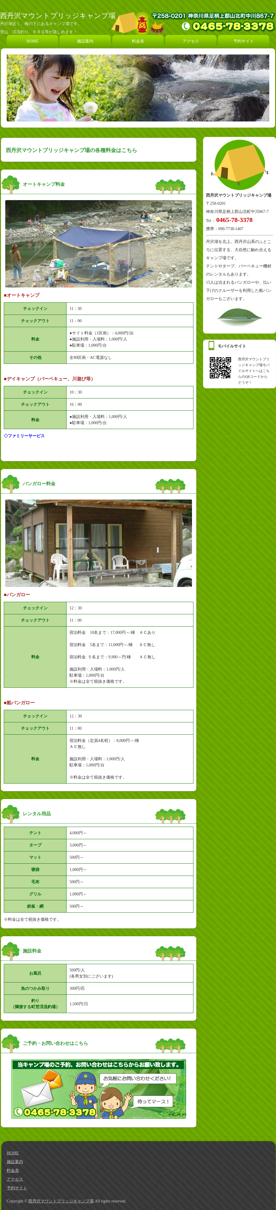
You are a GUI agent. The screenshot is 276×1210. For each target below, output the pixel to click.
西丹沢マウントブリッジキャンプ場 (58, 16)
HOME (32, 41)
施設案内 (85, 41)
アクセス (191, 41)
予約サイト (243, 41)
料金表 (138, 41)
